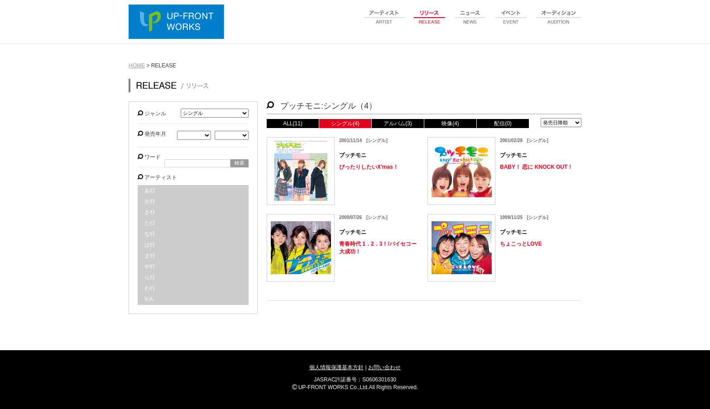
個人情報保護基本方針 (336, 367)
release (430, 22)
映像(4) (450, 123)
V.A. (149, 299)
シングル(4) (345, 123)
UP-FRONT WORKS (178, 23)
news (470, 22)
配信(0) (503, 123)
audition (558, 22)
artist (384, 22)
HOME (137, 65)
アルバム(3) (398, 123)
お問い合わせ (384, 367)
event (511, 22)
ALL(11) (292, 123)
